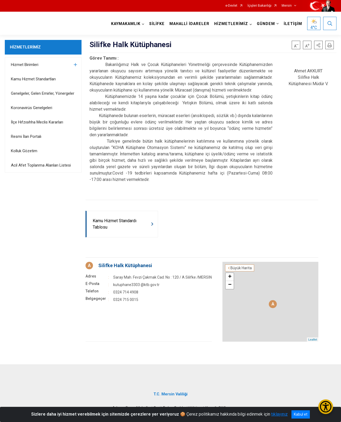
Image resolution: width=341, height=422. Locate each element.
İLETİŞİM (293, 24)
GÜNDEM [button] (266, 24)
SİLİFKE (157, 24)
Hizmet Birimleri (24, 64)
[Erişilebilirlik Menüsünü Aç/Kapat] (325, 406)
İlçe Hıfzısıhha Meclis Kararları (37, 122)
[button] (318, 45)
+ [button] (230, 277)
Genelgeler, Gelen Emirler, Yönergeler (42, 93)
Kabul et (300, 414)
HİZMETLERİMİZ (25, 47)
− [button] (230, 285)
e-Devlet (231, 5)
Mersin (287, 5)
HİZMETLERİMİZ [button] (231, 24)
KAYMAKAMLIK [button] (125, 24)
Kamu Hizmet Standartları (33, 79)
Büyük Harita (241, 268)
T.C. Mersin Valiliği (170, 394)
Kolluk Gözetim (24, 150)
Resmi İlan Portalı (26, 136)
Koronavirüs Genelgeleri (31, 107)
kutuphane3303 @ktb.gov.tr (136, 285)
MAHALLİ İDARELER (189, 24)
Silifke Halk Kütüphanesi (125, 265)
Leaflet (312, 339)
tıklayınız (279, 414)
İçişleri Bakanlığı (259, 5)
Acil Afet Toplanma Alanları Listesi (41, 165)
